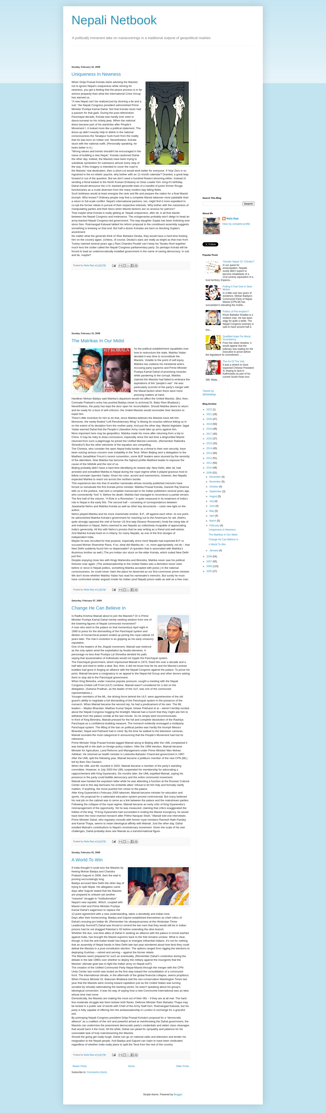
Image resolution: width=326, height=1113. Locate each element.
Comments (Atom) (97, 1072)
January (214, 550)
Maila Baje (232, 218)
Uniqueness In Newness (96, 74)
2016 (209, 438)
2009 (209, 472)
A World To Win (87, 859)
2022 (209, 409)
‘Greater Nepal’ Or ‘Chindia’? (238, 261)
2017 (209, 433)
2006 (209, 566)
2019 (209, 424)
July (212, 501)
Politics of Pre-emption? (236, 311)
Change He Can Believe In (99, 608)
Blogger (178, 1094)
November (215, 481)
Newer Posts (80, 1066)
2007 (209, 561)
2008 (209, 556)
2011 (209, 462)
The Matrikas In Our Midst (98, 340)
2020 (209, 419)
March (213, 520)
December (215, 476)
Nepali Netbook (114, 20)
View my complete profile (236, 224)
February (214, 525)
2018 (209, 428)
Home (131, 1066)
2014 (209, 448)
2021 (209, 414)
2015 (209, 443)
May (212, 511)
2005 (209, 571)
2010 (209, 467)
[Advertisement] (120, 52)
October (214, 486)
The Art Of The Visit (233, 361)
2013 (209, 453)
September (215, 491)
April (212, 515)
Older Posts (182, 1066)
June (212, 506)
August (213, 496)
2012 (209, 458)
